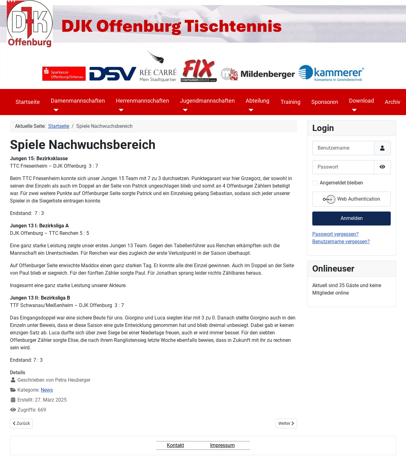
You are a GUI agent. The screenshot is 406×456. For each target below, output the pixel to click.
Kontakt (175, 445)
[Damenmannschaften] (55, 110)
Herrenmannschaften (142, 101)
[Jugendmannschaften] (184, 110)
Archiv (392, 102)
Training (290, 102)
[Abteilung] (249, 110)
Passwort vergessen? (335, 234)
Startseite (28, 102)
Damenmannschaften (78, 101)
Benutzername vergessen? (341, 241)
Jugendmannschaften (207, 101)
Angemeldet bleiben (341, 183)
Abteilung (257, 101)
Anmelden (352, 218)
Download (361, 101)
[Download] (353, 110)
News (47, 390)
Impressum (222, 445)
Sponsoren (324, 102)
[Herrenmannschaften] (120, 110)
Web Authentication (351, 199)
